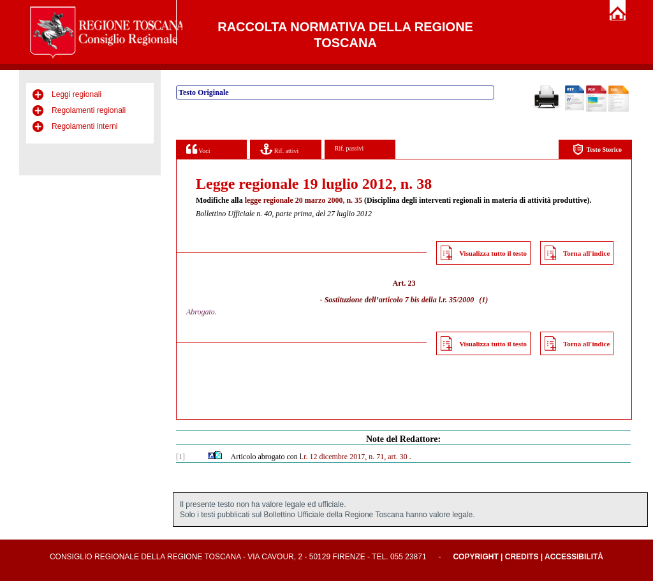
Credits (522, 556)
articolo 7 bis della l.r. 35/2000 (426, 299)
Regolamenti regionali (89, 110)
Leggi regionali (76, 94)
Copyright (475, 556)
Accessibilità (574, 556)
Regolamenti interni (84, 126)
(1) (483, 299)
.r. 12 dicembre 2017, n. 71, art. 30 (354, 456)
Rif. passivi (349, 148)
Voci (198, 148)
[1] (180, 456)
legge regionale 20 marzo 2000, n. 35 (303, 200)
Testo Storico (597, 149)
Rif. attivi (279, 148)
